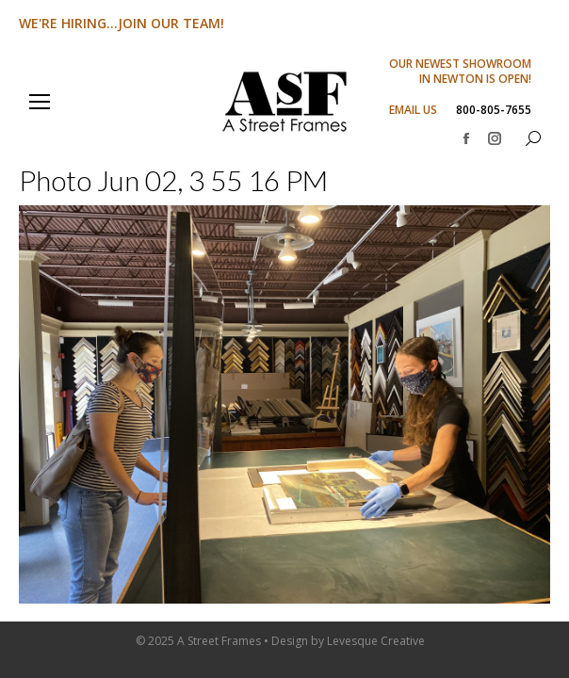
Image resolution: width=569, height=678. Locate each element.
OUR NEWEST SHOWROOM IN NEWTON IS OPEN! (460, 71)
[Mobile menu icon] (39, 101)
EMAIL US (413, 110)
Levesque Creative (376, 641)
